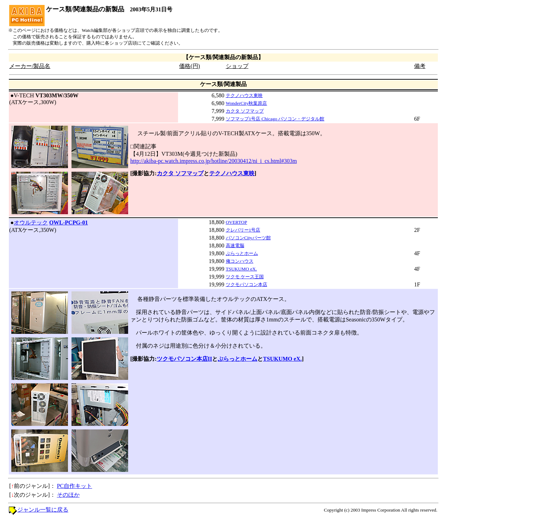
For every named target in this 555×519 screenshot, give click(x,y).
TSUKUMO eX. (241, 269)
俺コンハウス (239, 261)
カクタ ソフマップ (245, 111)
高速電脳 (235, 245)
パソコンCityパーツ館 (248, 237)
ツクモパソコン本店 (246, 284)
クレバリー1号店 (243, 230)
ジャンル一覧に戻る (42, 510)
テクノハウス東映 (244, 95)
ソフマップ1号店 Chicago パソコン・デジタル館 (275, 118)
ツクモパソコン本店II (184, 359)
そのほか (68, 495)
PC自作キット (74, 486)
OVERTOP (236, 222)
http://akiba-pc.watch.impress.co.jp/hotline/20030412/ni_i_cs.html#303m (213, 161)
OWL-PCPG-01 (68, 222)
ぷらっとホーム (242, 253)
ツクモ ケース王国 (245, 276)
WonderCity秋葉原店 (246, 103)
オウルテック (31, 222)
